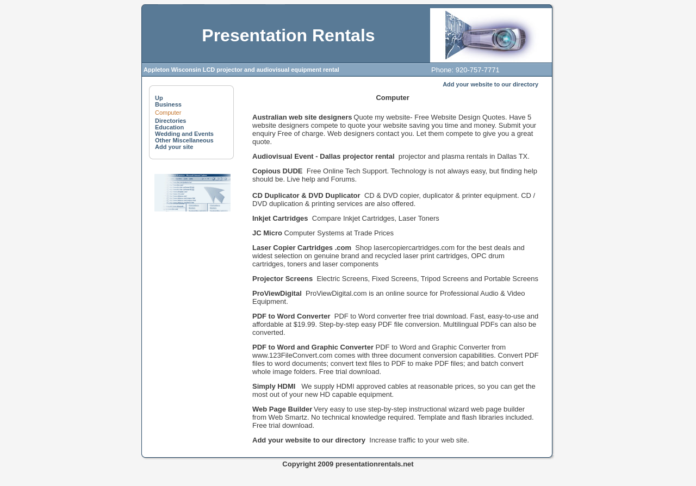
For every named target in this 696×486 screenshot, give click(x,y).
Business (168, 104)
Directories (170, 120)
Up (159, 98)
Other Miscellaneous (184, 140)
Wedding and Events (184, 133)
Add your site (174, 147)
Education (169, 127)
